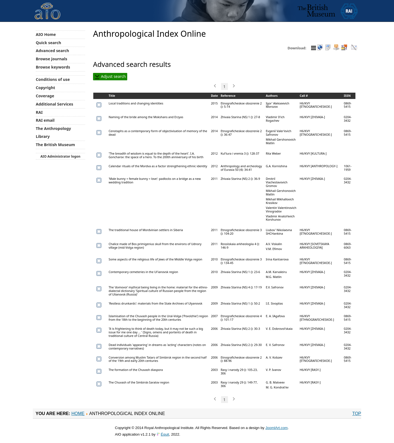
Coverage (45, 95)
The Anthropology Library (53, 132)
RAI (39, 112)
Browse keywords (53, 67)
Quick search (48, 42)
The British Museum (55, 144)
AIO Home (46, 34)
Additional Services (54, 104)
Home (78, 413)
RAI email (45, 120)
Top (356, 413)
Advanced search (52, 50)
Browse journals (51, 58)
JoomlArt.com (276, 428)
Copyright (45, 87)
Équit (165, 434)
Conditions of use (53, 79)
